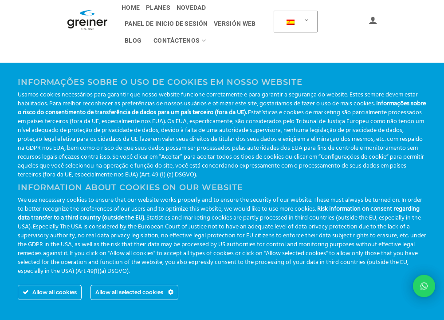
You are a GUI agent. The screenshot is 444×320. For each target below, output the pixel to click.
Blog (133, 40)
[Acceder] (373, 20)
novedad (191, 8)
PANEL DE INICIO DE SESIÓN (166, 24)
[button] (424, 285)
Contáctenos (179, 40)
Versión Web (234, 24)
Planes (158, 8)
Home (131, 8)
